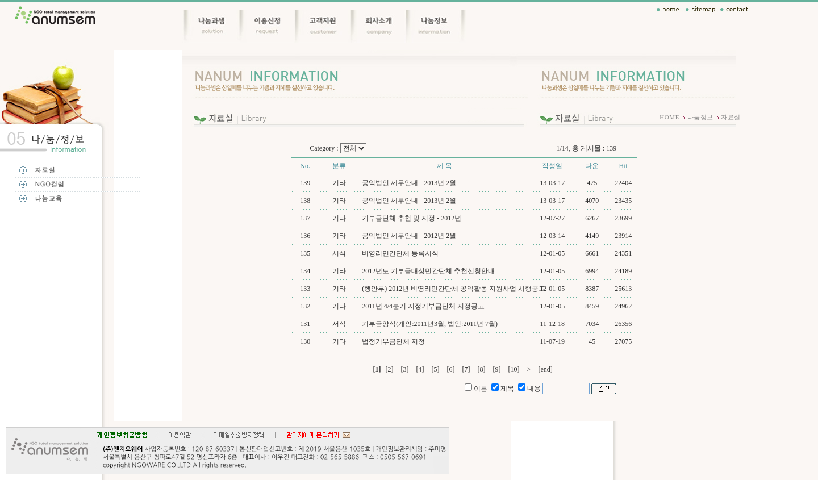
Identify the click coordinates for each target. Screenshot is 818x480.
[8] (482, 369)
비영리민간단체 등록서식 (400, 253)
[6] (451, 369)
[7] (466, 369)
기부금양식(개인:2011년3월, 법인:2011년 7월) (430, 324)
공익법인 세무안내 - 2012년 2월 (409, 236)
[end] (545, 369)
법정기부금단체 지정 (393, 341)
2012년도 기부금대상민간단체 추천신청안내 (428, 271)
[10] (514, 369)
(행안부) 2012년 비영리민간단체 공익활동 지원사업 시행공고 (453, 289)
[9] (497, 369)
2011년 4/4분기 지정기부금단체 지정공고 (423, 306)
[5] (436, 369)
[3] (405, 369)
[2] (390, 369)
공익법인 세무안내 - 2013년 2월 (409, 183)
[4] (420, 369)
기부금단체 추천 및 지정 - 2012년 (411, 218)
